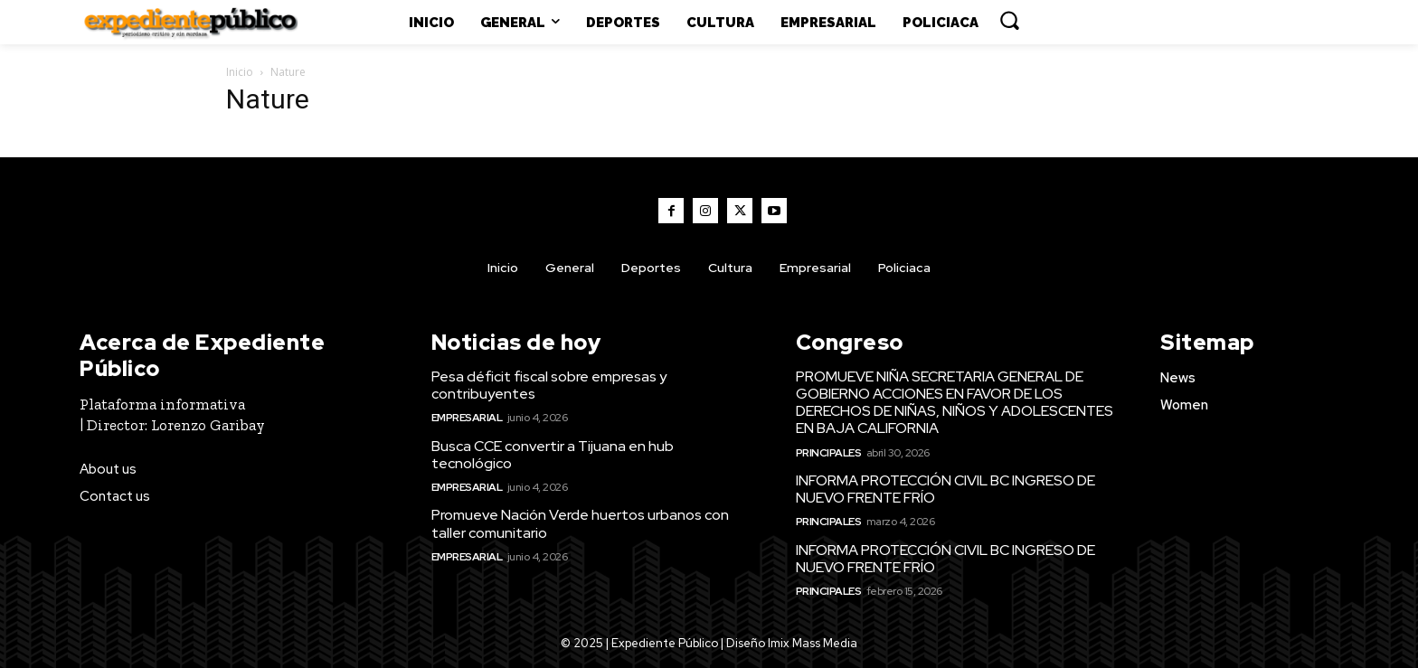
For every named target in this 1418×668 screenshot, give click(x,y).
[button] (1009, 20)
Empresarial (467, 417)
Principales (829, 453)
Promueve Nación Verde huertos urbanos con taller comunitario (580, 523)
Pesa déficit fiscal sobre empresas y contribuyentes (548, 385)
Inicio (239, 72)
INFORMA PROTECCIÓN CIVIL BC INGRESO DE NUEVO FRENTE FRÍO (945, 489)
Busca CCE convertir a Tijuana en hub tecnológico (552, 455)
